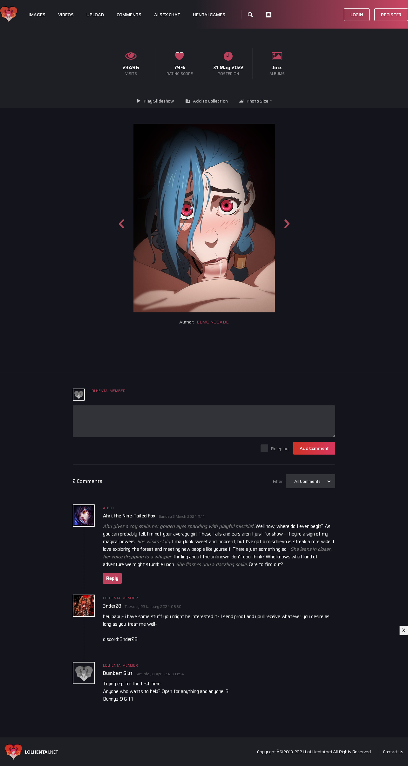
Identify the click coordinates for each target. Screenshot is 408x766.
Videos (66, 14)
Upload (95, 14)
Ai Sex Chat (167, 14)
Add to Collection (210, 101)
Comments (129, 14)
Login (356, 14)
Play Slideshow (159, 101)
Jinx (277, 67)
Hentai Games (209, 14)
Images (37, 14)
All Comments (307, 481)
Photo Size (257, 101)
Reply (112, 578)
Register (391, 14)
